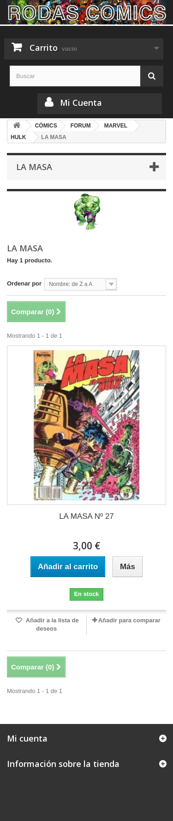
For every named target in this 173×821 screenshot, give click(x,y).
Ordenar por (24, 283)
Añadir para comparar (129, 620)
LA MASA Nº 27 (86, 516)
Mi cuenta (27, 738)
